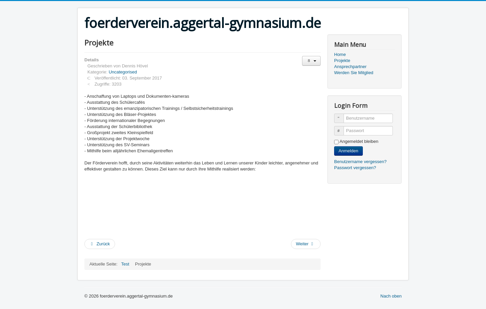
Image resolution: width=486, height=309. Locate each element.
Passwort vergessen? (355, 167)
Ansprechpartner (350, 66)
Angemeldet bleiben (359, 141)
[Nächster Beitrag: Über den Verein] (306, 244)
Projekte (342, 60)
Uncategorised (123, 71)
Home (340, 54)
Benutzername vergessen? (360, 161)
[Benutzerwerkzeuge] (311, 61)
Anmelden (348, 150)
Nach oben (391, 296)
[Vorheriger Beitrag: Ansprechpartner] (99, 244)
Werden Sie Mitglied (353, 72)
